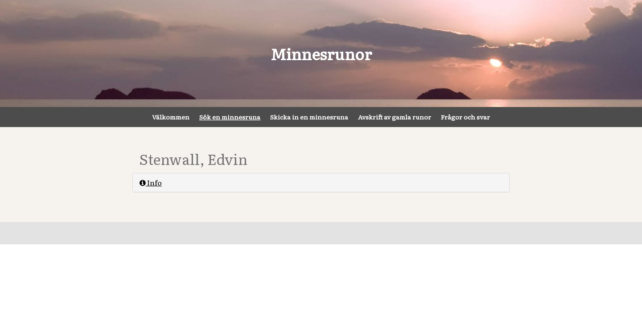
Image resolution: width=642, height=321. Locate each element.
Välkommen (170, 116)
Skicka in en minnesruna (309, 116)
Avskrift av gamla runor (394, 116)
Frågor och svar (465, 116)
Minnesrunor (321, 53)
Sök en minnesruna (229, 116)
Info (151, 182)
